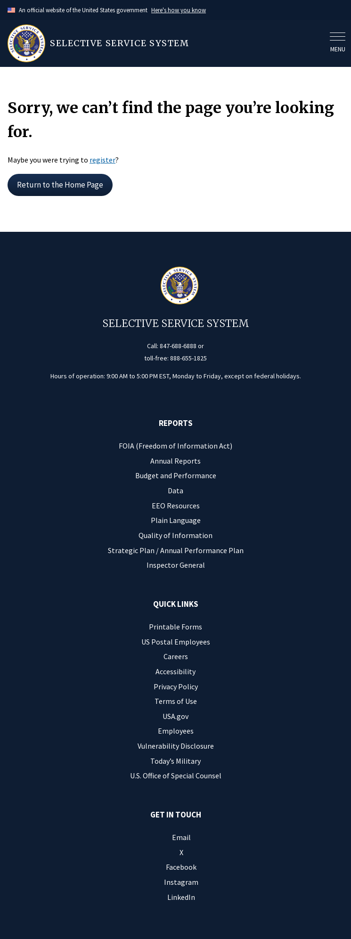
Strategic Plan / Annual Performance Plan (176, 550)
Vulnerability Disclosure (176, 746)
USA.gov (175, 716)
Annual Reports (175, 460)
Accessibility (175, 671)
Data (175, 490)
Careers (175, 656)
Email (181, 837)
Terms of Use (176, 701)
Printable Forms (175, 626)
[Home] (166, 43)
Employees (176, 730)
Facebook (181, 867)
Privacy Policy (176, 686)
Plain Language (176, 520)
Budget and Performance (175, 475)
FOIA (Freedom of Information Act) (175, 445)
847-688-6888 (178, 346)
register (102, 159)
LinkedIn (181, 897)
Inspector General (176, 565)
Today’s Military (175, 761)
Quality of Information (175, 535)
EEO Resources (176, 505)
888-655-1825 (188, 358)
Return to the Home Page (60, 185)
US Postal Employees (175, 641)
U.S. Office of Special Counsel (175, 775)
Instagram (181, 882)
